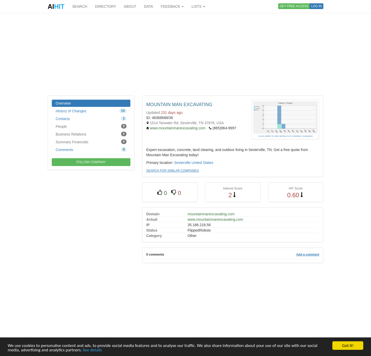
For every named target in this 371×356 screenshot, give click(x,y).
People (91, 126)
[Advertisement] (185, 54)
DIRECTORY (105, 6)
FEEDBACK (172, 6)
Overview (63, 103)
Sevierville (182, 163)
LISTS (198, 6)
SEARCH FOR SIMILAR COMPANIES (172, 170)
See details (92, 350)
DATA (148, 6)
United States (202, 163)
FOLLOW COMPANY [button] (91, 162)
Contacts (91, 118)
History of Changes (91, 110)
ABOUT (130, 6)
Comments (91, 149)
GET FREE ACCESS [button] (294, 6)
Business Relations (91, 134)
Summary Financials (91, 141)
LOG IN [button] (316, 6)
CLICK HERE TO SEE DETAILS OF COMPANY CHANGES (285, 136)
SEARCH (79, 6)
